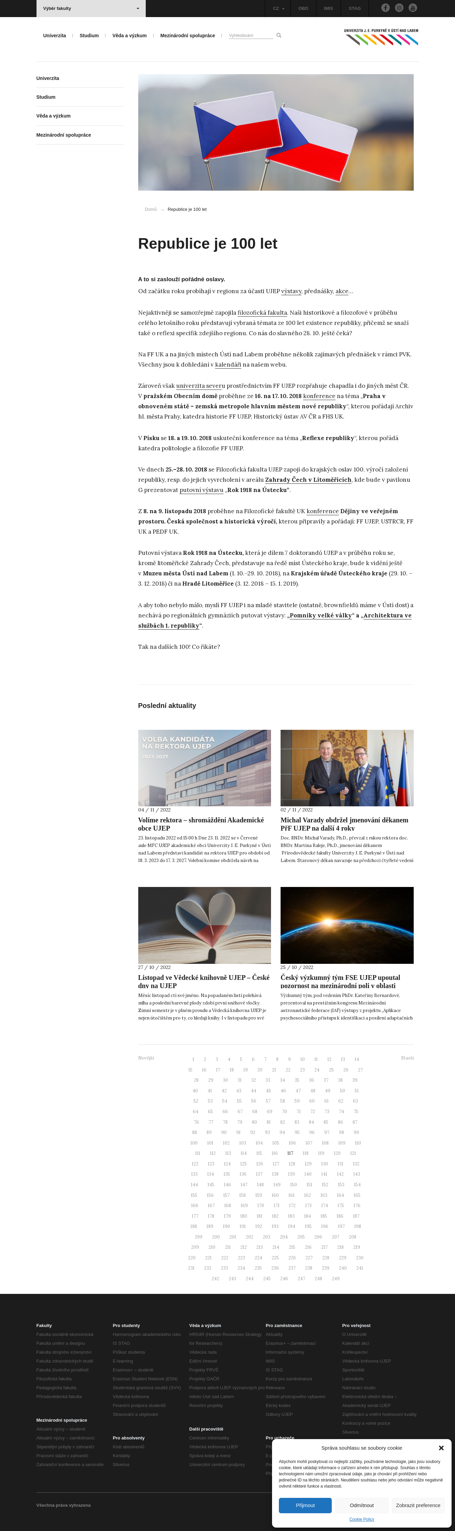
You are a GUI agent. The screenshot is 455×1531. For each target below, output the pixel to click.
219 (356, 1247)
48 (312, 1091)
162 (307, 1195)
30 (225, 1080)
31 (240, 1080)
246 (284, 1279)
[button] (441, 1448)
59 (297, 1101)
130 (324, 1164)
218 (340, 1247)
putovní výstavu (202, 490)
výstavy (291, 291)
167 (211, 1205)
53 (210, 1101)
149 (277, 1185)
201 (232, 1237)
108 (325, 1143)
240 (343, 1268)
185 (324, 1216)
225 (275, 1258)
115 (259, 1153)
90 (224, 1132)
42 (224, 1091)
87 (355, 1122)
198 (357, 1226)
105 (275, 1143)
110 (358, 1143)
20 (259, 1070)
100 (194, 1143)
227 (309, 1258)
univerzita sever (199, 385)
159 (258, 1195)
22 (288, 1070)
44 (253, 1091)
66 (225, 1112)
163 (324, 1195)
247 (301, 1279)
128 (292, 1164)
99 (356, 1132)
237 (292, 1268)
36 (311, 1080)
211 (228, 1247)
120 (337, 1153)
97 (326, 1132)
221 (208, 1258)
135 (227, 1174)
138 (275, 1174)
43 (238, 1091)
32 (253, 1080)
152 (325, 1185)
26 (346, 1070)
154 (357, 1185)
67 (240, 1112)
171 (277, 1205)
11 (316, 1059)
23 (302, 1070)
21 (274, 1070)
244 (250, 1279)
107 (308, 1143)
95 (297, 1132)
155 (194, 1195)
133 (194, 1174)
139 (291, 1174)
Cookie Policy (362, 1519)
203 (266, 1237)
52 (196, 1101)
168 (227, 1205)
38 (340, 1080)
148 (260, 1185)
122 (195, 1164)
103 (242, 1143)
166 (194, 1205)
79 (239, 1122)
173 (308, 1205)
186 (340, 1216)
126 (259, 1164)
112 (213, 1153)
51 (357, 1091)
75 (356, 1112)
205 (301, 1237)
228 (325, 1258)
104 (259, 1143)
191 (243, 1226)
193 (275, 1226)
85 (326, 1122)
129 (308, 1164)
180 (243, 1216)
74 (341, 1112)
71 (299, 1112)
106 (292, 1143)
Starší (407, 1058)
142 (340, 1174)
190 (226, 1226)
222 (224, 1258)
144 (194, 1185)
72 (312, 1112)
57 (268, 1101)
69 (269, 1112)
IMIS (328, 8)
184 (307, 1216)
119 (321, 1153)
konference (319, 396)
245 (267, 1279)
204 (284, 1237)
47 (298, 1091)
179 (227, 1216)
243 (232, 1279)
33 (268, 1080)
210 (212, 1247)
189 (210, 1226)
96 (312, 1132)
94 (282, 1132)
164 (340, 1195)
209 (195, 1247)
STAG (355, 8)
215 (292, 1247)
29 (210, 1080)
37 (326, 1080)
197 (341, 1226)
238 (308, 1268)
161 (291, 1195)
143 (356, 1174)
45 (268, 1091)
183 (291, 1216)
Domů (151, 209)
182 (275, 1216)
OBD (303, 8)
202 (249, 1237)
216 (308, 1247)
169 (244, 1205)
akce (342, 291)
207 (335, 1237)
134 (210, 1174)
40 (195, 1091)
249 (336, 1279)
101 (210, 1143)
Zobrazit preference (418, 1505)
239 (325, 1268)
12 (329, 1059)
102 (226, 1143)
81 (269, 1122)
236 (275, 1268)
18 (232, 1070)
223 (241, 1258)
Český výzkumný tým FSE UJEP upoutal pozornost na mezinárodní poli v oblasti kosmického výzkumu (340, 986)
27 (360, 1070)
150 (293, 1185)
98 (341, 1132)
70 (284, 1112)
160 (275, 1195)
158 (242, 1195)
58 (282, 1101)
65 (210, 1112)
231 (191, 1268)
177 (195, 1216)
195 (308, 1226)
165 (357, 1195)
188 (193, 1226)
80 (254, 1122)
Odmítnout (362, 1505)
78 (225, 1122)
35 (297, 1080)
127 (276, 1164)
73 (327, 1112)
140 (308, 1174)
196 (324, 1226)
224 (258, 1258)
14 (357, 1059)
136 (243, 1174)
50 (342, 1091)
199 (198, 1237)
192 (258, 1226)
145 (211, 1185)
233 (224, 1268)
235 (258, 1268)
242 (215, 1279)
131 (340, 1164)
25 (331, 1070)
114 (244, 1153)
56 (253, 1101)
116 (275, 1153)
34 (282, 1080)
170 (260, 1205)
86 (340, 1122)
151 (309, 1185)
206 (318, 1237)
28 (196, 1080)
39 (354, 1080)
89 (209, 1132)
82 (282, 1122)
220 (192, 1258)
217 (324, 1247)
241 (359, 1268)
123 (211, 1164)
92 (252, 1132)
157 (226, 1195)
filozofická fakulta (262, 312)
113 (228, 1153)
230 (360, 1258)
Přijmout (305, 1505)
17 (218, 1070)
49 (327, 1091)
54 (224, 1101)
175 (341, 1205)
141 (324, 1174)
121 (353, 1153)
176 (357, 1205)
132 (356, 1164)
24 (316, 1070)
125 (243, 1164)
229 (342, 1258)
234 (241, 1268)
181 (259, 1216)
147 (244, 1185)
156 (210, 1195)
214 (275, 1247)
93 (267, 1132)
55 (239, 1101)
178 (211, 1216)
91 (238, 1132)
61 (326, 1101)
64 (195, 1112)
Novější (146, 1058)
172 (292, 1205)
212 (243, 1247)
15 (190, 1070)
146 (227, 1185)
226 (292, 1258)
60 (312, 1101)
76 (196, 1122)
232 (207, 1268)
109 (341, 1143)
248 (318, 1279)
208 (352, 1237)
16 (204, 1070)
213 (259, 1247)
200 (216, 1237)
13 (343, 1059)
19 (245, 1070)
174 (324, 1205)
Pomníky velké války (321, 615)
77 (211, 1122)
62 (340, 1101)
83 (297, 1122)
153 (341, 1185)
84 (311, 1122)
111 (197, 1153)
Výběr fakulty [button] (91, 8)
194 (291, 1226)
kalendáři (228, 364)
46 (283, 1091)
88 (194, 1132)
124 (227, 1164)
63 (355, 1101)
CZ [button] (279, 8)
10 (302, 1059)
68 (254, 1112)
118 (306, 1153)
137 (259, 1174)
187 (356, 1216)
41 (210, 1091)
